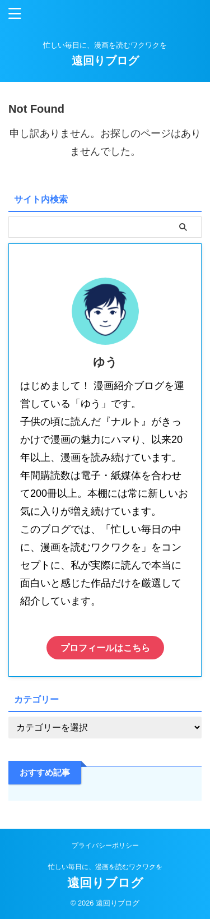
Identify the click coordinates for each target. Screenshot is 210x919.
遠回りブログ (105, 60)
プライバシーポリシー (105, 845)
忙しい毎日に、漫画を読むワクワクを (105, 867)
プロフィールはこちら (105, 648)
